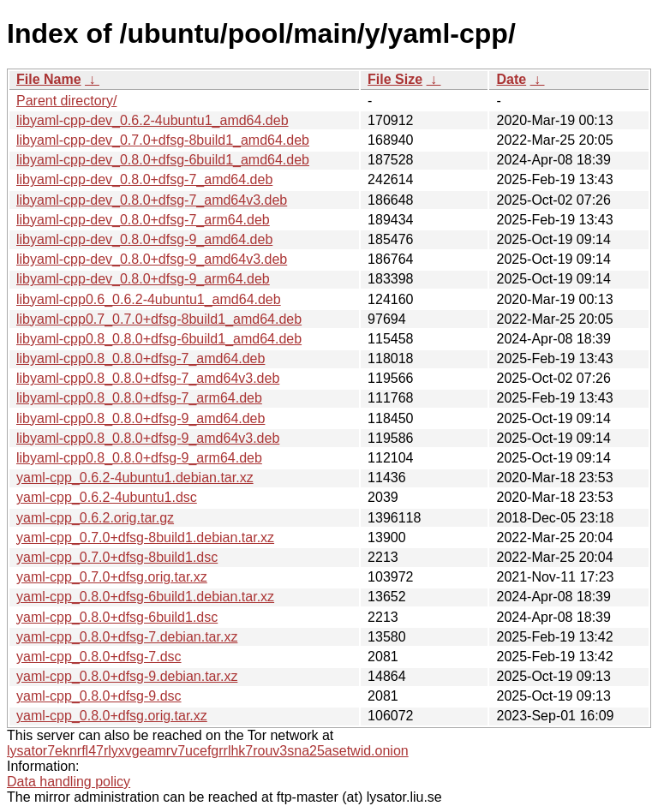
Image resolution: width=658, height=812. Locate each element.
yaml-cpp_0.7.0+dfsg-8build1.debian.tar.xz (145, 537)
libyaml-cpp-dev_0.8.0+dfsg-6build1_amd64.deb (162, 159)
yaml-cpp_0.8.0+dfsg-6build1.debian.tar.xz (145, 596)
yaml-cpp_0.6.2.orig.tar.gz (95, 517)
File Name (48, 79)
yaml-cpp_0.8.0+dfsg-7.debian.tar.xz (126, 637)
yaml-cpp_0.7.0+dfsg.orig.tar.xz (111, 577)
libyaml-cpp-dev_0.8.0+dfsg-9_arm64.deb (143, 279)
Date (511, 79)
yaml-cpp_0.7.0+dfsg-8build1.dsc (117, 557)
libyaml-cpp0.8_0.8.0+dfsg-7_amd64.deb (140, 358)
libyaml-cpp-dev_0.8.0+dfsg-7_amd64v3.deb (151, 200)
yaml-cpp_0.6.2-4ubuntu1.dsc (106, 497)
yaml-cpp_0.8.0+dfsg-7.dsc (99, 656)
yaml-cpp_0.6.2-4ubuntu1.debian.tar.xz (135, 477)
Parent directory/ (66, 100)
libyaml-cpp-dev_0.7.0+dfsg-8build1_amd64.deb (162, 140)
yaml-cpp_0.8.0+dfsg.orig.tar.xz (111, 715)
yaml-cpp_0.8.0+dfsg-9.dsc (99, 696)
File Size (395, 79)
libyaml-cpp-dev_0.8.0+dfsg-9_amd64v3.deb (151, 259)
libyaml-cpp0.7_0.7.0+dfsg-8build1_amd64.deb (159, 319)
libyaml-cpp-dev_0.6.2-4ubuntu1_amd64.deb (152, 120)
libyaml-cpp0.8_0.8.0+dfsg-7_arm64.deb (139, 398)
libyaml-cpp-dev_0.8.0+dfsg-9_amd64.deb (144, 239)
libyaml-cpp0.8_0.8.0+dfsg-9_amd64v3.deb (147, 438)
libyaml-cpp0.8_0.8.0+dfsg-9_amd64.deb (140, 418)
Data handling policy (68, 781)
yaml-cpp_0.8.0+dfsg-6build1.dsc (117, 617)
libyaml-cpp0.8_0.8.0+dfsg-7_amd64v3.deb (147, 378)
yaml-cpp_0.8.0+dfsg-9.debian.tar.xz (126, 676)
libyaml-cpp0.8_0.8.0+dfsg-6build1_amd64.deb (159, 338)
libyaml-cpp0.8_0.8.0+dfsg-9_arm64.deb (139, 458)
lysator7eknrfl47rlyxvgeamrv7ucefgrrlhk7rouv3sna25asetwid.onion (208, 750)
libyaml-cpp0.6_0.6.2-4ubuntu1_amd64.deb (148, 299)
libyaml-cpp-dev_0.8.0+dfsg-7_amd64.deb (144, 179)
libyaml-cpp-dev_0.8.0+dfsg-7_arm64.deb (143, 219)
